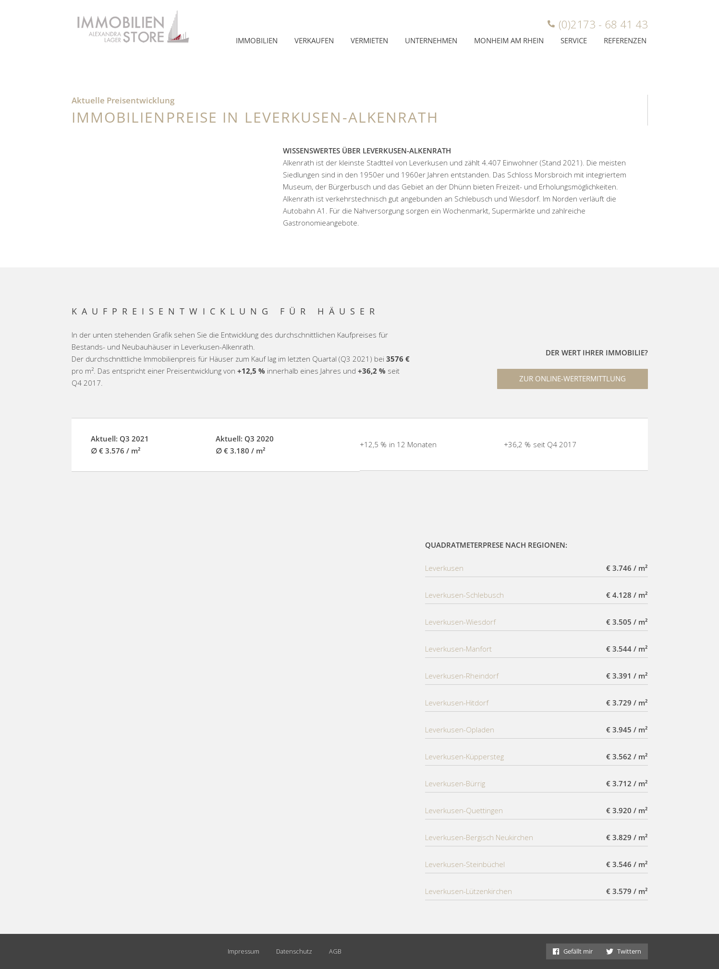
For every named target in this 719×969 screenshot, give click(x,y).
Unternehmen (431, 40)
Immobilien (257, 40)
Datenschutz (294, 951)
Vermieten (369, 40)
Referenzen (625, 40)
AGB (335, 951)
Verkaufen (314, 40)
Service (574, 40)
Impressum (243, 951)
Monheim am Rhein (509, 40)
